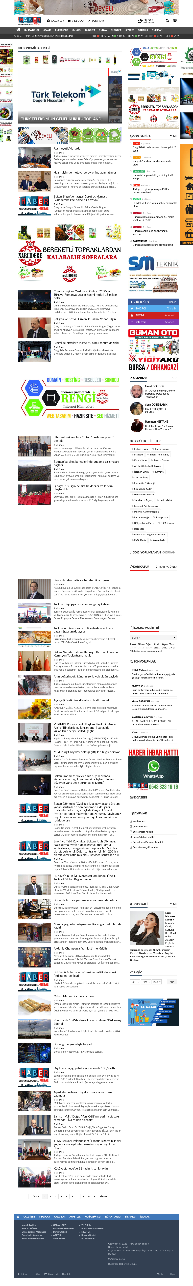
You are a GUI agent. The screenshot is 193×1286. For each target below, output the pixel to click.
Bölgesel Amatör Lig (143, 523)
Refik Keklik (139, 540)
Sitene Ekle (51, 1274)
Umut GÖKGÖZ (154, 386)
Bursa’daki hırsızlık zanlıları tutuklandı (153, 245)
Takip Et (171, 308)
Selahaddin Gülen (142, 489)
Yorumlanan (150, 552)
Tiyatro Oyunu (160, 460)
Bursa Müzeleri (88, 1235)
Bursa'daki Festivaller (63, 1229)
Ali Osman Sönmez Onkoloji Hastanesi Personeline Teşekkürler (160, 394)
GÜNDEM (90, 30)
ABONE (140, 315)
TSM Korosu (166, 523)
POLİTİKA (143, 30)
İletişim (36, 1274)
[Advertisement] (70, 541)
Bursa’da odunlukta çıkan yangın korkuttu (150, 233)
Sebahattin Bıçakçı (142, 500)
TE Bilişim (170, 1274)
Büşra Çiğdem (160, 449)
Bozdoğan (138, 529)
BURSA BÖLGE (31, 30)
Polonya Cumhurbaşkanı (145, 512)
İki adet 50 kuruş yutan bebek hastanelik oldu (155, 205)
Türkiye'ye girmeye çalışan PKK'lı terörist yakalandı (48, 36)
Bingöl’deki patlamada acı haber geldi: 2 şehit (154, 149)
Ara (172, 982)
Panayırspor (160, 517)
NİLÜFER (137, 213)
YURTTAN (157, 30)
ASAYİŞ (47, 30)
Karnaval (158, 472)
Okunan (168, 552)
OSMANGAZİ (139, 171)
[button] (153, 637)
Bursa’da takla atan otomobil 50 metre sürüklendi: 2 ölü (153, 219)
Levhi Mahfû (165, 500)
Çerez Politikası (140, 827)
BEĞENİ (141, 302)
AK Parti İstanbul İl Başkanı (147, 466)
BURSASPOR (61, 30)
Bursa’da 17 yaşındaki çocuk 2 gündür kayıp (153, 177)
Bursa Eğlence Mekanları (34, 1232)
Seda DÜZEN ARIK (156, 404)
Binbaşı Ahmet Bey (158, 454)
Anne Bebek (59, 1239)
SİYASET (130, 30)
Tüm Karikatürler (165, 567)
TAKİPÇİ (140, 308)
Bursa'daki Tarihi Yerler (92, 1229)
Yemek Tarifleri (29, 1225)
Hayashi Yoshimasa (143, 494)
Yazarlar (138, 377)
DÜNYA (103, 30)
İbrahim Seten (140, 472)
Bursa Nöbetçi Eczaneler (145, 847)
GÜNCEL (76, 30)
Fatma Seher (139, 460)
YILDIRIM (86, 1225)
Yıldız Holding (140, 477)
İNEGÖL (136, 199)
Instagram (140, 322)
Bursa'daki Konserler (32, 1235)
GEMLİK (136, 157)
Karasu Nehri (158, 540)
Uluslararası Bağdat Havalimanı (149, 534)
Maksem (137, 454)
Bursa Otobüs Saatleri (144, 837)
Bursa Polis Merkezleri (33, 1239)
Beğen (172, 302)
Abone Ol (170, 315)
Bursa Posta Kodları (143, 832)
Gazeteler (67, 1274)
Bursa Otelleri (60, 1232)
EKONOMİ (116, 30)
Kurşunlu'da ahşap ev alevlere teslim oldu (152, 163)
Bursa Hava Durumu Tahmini (148, 842)
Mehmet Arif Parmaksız (145, 506)
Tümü (173, 136)
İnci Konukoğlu (141, 517)
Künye (23, 1274)
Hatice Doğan (140, 449)
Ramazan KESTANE (156, 421)
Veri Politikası (139, 821)
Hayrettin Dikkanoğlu (144, 483)
